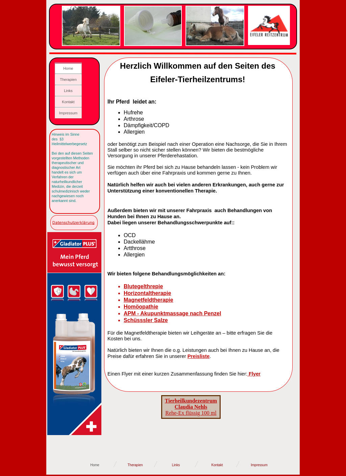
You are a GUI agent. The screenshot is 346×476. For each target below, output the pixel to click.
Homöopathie (141, 307)
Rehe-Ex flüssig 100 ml (191, 407)
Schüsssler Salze (146, 320)
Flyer (255, 374)
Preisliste (198, 356)
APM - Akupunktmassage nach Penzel (172, 313)
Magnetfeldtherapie (148, 300)
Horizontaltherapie (147, 293)
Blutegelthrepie (143, 286)
